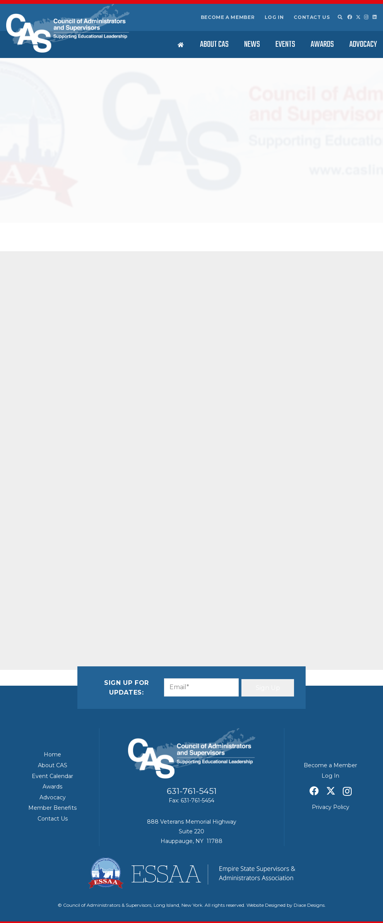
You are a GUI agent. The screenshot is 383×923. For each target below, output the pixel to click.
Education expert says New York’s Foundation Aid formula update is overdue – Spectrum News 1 (317, 497)
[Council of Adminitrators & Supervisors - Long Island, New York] (68, 28)
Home (52, 754)
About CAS (52, 765)
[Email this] (36, 307)
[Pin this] (110, 307)
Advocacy (52, 797)
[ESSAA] (191, 873)
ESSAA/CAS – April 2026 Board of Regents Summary (319, 356)
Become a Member (228, 17)
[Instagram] (366, 17)
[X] (358, 17)
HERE (152, 269)
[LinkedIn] (375, 17)
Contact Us (312, 17)
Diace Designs (309, 905)
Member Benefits (52, 807)
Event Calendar (52, 776)
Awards (52, 786)
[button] (340, 17)
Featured (129, 213)
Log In (274, 17)
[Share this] (55, 307)
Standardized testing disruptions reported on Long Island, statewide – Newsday (320, 250)
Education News (99, 213)
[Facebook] (349, 17)
